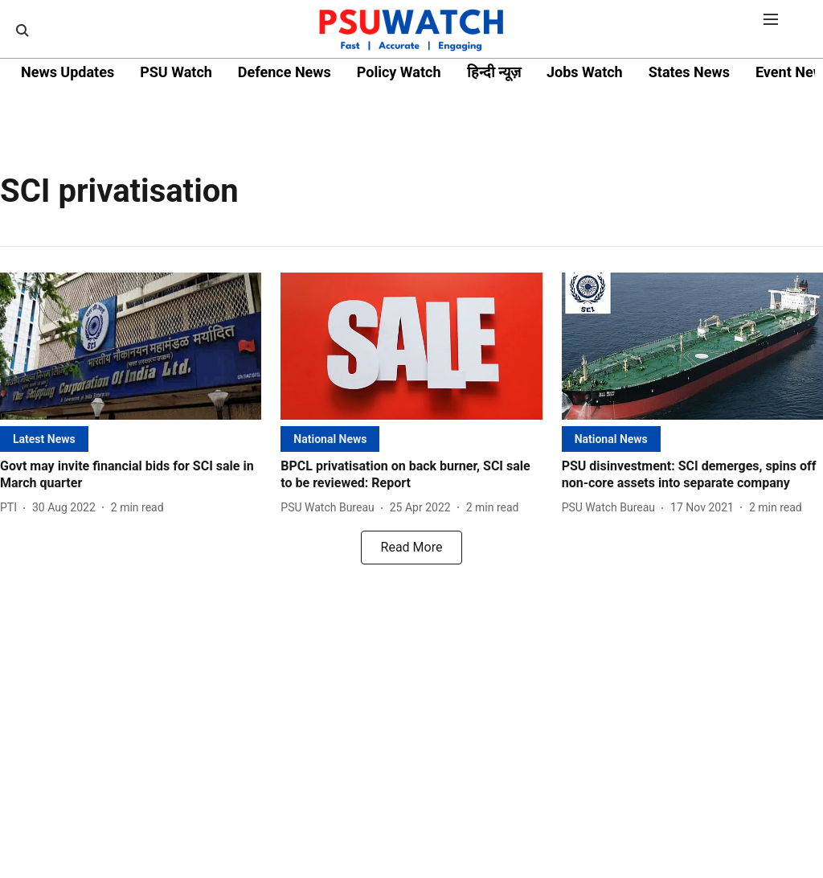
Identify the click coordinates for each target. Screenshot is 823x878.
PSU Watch (176, 72)
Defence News (284, 72)
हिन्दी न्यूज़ (494, 72)
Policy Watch (399, 72)
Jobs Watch (585, 72)
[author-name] (11, 507)
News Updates (67, 72)
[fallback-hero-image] (130, 346)
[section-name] (44, 438)
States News (689, 72)
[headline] (130, 475)
